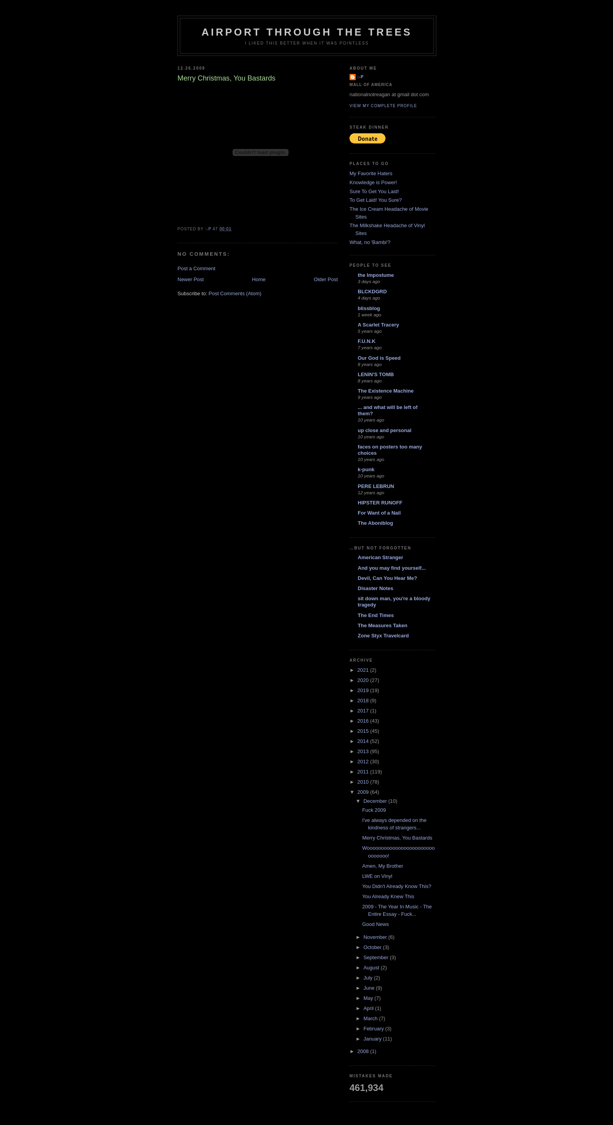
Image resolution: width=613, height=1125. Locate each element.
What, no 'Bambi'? (370, 242)
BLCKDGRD (372, 291)
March (371, 1018)
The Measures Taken (382, 625)
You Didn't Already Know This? (396, 886)
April (369, 1008)
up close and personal (384, 430)
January (373, 1039)
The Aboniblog (375, 523)
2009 (363, 792)
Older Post (326, 279)
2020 (363, 680)
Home (259, 279)
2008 (363, 1051)
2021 (363, 670)
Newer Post (190, 279)
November (376, 937)
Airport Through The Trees (307, 32)
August (372, 968)
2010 (363, 782)
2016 (363, 721)
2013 (363, 751)
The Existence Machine (386, 391)
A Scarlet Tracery (378, 325)
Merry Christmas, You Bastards (397, 838)
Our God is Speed (379, 358)
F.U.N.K (367, 341)
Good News (375, 924)
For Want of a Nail (379, 513)
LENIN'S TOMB (376, 374)
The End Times (376, 615)
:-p (360, 77)
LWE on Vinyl (377, 876)
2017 (363, 711)
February (374, 1029)
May (369, 998)
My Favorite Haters (371, 173)
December (376, 801)
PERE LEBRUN (376, 486)
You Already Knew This (388, 896)
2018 (363, 700)
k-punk (366, 469)
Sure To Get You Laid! (374, 191)
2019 (363, 690)
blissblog (369, 308)
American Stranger (380, 557)
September (377, 957)
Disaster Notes (375, 588)
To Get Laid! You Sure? (376, 200)
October (373, 947)
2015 (363, 731)
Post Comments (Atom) (235, 293)
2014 (363, 741)
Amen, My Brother (382, 866)
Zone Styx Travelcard (383, 636)
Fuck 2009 (374, 810)
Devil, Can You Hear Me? (387, 578)
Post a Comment (196, 268)
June (370, 988)
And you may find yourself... (392, 568)
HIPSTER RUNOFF (380, 503)
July (369, 978)
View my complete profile (383, 106)
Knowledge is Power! (373, 182)
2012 (363, 761)
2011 (363, 772)
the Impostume (376, 275)
